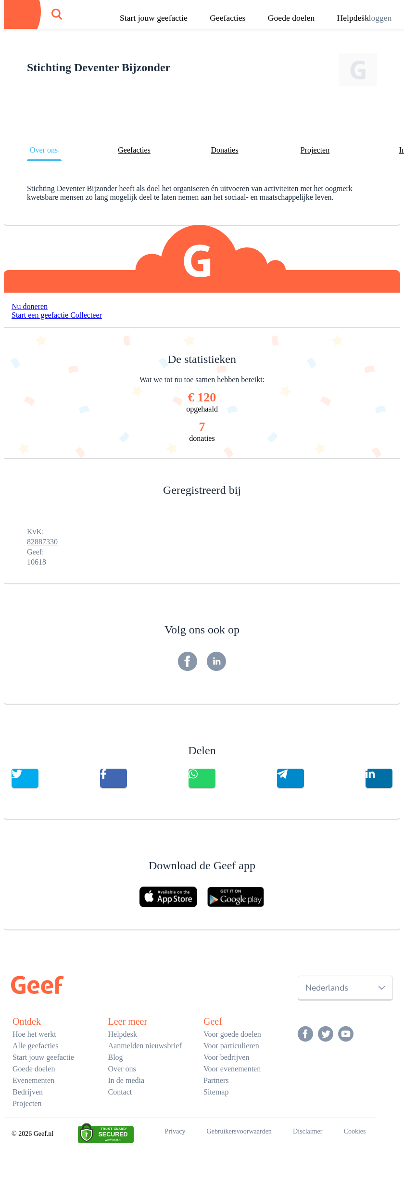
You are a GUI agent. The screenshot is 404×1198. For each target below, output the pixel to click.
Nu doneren (30, 306)
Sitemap (215, 1092)
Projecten (315, 150)
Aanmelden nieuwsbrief (145, 1046)
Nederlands (326, 987)
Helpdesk (122, 1034)
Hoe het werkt (34, 1034)
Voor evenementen (232, 1069)
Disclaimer (307, 1131)
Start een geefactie (41, 315)
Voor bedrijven (226, 1057)
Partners (215, 1080)
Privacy (175, 1131)
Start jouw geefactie (154, 18)
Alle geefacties (36, 1046)
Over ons (44, 150)
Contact (120, 1092)
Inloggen (377, 18)
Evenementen (33, 1080)
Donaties (225, 150)
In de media (126, 1080)
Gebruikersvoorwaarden (239, 1131)
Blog (115, 1057)
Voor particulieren (231, 1046)
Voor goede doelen (232, 1034)
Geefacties (227, 18)
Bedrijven (28, 1092)
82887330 (42, 542)
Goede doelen (291, 18)
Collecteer (86, 315)
